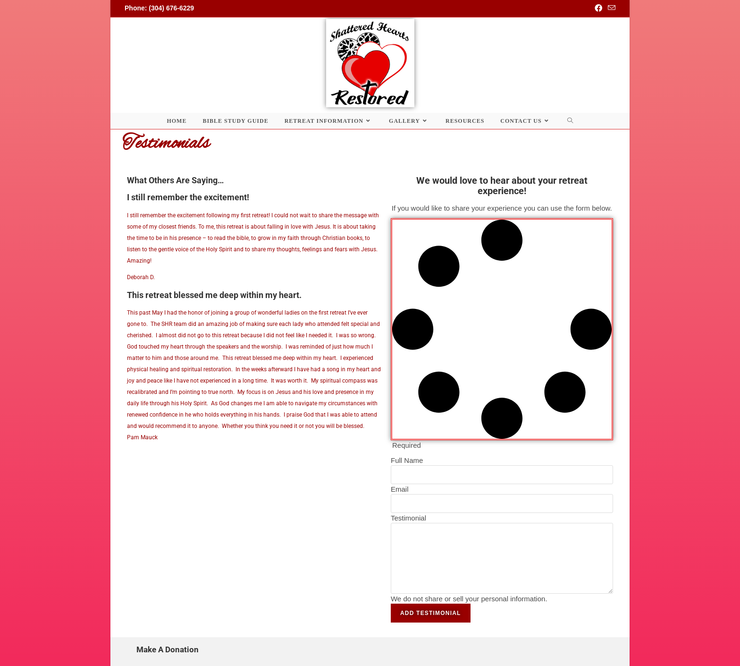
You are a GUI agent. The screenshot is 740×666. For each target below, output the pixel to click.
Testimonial (408, 518)
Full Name (407, 460)
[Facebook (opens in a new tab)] (598, 8)
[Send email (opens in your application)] (610, 8)
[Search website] (570, 121)
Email (400, 489)
